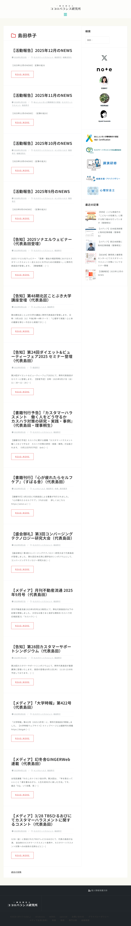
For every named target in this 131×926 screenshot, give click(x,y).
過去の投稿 (16, 872)
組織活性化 (67, 57)
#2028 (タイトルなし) (20, 916)
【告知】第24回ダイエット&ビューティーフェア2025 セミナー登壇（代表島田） (42, 356)
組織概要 (85, 920)
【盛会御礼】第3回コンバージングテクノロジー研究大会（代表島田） (42, 536)
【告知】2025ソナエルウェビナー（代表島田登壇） (41, 241)
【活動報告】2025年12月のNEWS (41, 50)
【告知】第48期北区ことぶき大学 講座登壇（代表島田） (41, 298)
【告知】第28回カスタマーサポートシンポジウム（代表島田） (41, 649)
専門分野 (73, 920)
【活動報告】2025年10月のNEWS (41, 143)
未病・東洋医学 (61, 488)
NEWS (52, 916)
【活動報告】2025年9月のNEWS (40, 191)
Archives (40, 916)
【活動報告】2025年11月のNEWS (41, 95)
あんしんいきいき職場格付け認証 (47, 102)
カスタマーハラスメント (43, 57)
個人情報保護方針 (98, 890)
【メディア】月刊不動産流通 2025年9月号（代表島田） (42, 592)
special (63, 916)
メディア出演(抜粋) (39, 920)
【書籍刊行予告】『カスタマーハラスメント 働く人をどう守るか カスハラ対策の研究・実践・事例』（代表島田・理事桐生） (42, 419)
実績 (62, 920)
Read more (22, 74)
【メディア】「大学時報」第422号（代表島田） (41, 705)
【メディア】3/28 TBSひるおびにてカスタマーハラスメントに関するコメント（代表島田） (41, 820)
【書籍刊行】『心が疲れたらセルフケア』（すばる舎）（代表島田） (42, 479)
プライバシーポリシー (98, 916)
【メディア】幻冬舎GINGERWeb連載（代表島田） (40, 761)
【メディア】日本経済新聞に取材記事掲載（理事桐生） (110, 232)
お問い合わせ (78, 916)
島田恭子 (58, 57)
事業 (54, 920)
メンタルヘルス (60, 150)
